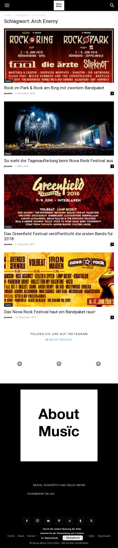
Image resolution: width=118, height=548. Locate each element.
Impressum (104, 536)
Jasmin (8, 93)
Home (7, 15)
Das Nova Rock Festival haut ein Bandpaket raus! (49, 311)
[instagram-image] (19, 363)
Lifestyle (89, 536)
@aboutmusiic (59, 339)
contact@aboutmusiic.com (73, 493)
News (8, 153)
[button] (6, 5)
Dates (8, 81)
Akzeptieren (73, 537)
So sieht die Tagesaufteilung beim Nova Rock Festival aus (58, 160)
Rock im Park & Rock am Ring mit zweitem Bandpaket (54, 87)
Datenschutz (51, 538)
